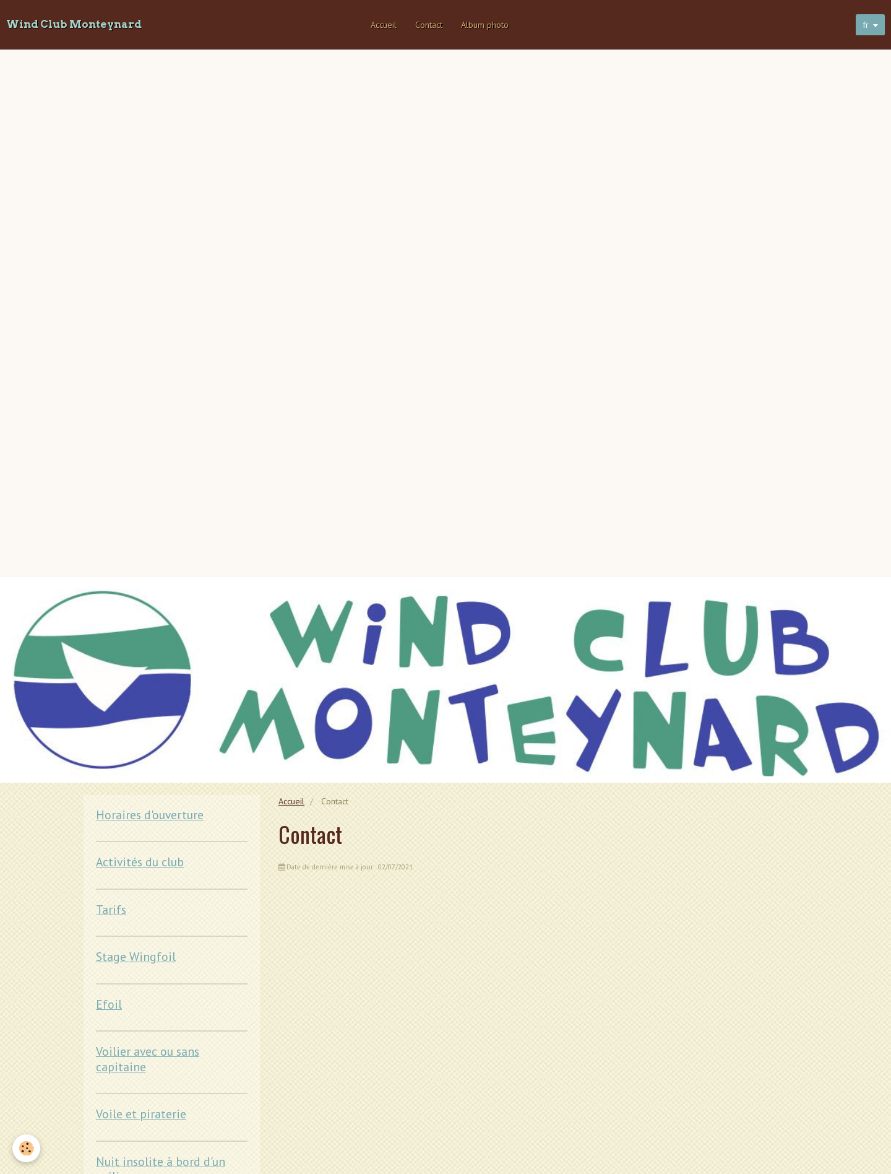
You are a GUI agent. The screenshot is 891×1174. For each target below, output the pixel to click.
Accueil (384, 24)
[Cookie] (26, 1148)
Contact (428, 24)
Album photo (485, 24)
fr (866, 24)
